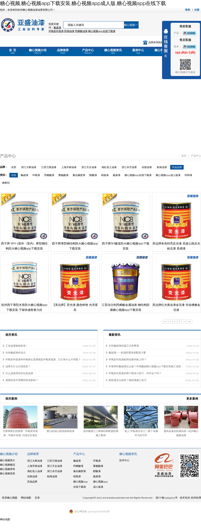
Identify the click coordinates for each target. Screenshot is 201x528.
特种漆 (188, 175)
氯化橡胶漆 (79, 175)
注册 (196, 9)
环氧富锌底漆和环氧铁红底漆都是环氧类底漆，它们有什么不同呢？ (43, 359)
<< (165, 321)
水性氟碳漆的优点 (15, 352)
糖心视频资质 (7, 473)
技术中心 (124, 460)
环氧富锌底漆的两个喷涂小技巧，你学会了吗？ (135, 373)
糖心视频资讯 (113, 51)
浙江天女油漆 (89, 167)
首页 (184, 155)
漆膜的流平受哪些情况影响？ (21, 380)
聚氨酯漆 (63, 175)
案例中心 (138, 51)
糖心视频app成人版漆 (168, 175)
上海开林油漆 (68, 167)
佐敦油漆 (147, 167)
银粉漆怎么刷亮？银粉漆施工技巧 (127, 380)
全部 (13, 167)
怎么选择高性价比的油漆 (19, 373)
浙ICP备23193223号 (167, 497)
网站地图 (26, 497)
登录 (187, 9)
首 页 (13, 51)
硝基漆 (105, 175)
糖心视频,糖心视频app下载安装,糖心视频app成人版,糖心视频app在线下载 (83, 3)
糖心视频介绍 (38, 51)
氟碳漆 (57, 27)
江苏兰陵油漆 (48, 167)
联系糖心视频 (9, 497)
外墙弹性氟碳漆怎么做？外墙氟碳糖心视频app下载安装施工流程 (145, 366)
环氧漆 (36, 175)
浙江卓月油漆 (129, 167)
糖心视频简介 (7, 460)
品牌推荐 (63, 51)
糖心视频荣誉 (7, 469)
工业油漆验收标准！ (16, 345)
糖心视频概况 (7, 464)
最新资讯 (114, 334)
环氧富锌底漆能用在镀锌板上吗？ (127, 359)
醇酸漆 (93, 175)
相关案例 (11, 398)
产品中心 (88, 51)
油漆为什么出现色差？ (18, 366)
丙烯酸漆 (49, 175)
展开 (166, 43)
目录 (37, 497)
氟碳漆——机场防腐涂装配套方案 (127, 352)
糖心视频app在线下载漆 (138, 175)
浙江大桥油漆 (28, 167)
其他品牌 (177, 167)
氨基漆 (116, 175)
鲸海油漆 (162, 167)
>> (189, 321)
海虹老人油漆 (109, 167)
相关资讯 (11, 334)
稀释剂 (6, 182)
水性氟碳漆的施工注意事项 (124, 345)
